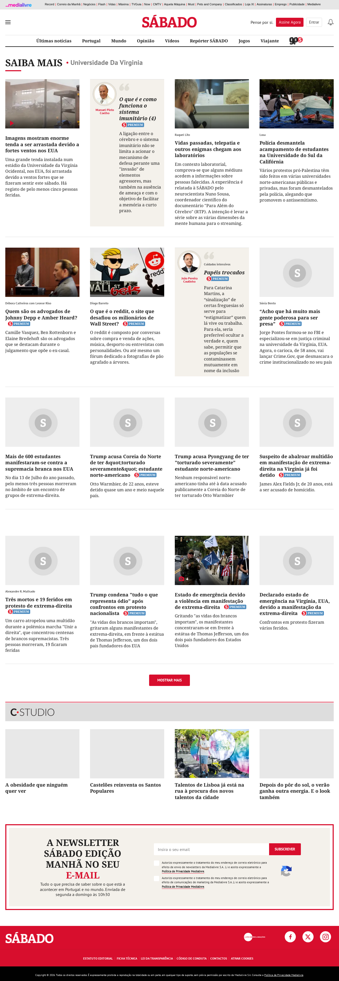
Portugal (91, 41)
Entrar (314, 22)
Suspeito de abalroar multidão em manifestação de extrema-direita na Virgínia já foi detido (296, 465)
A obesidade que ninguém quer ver (36, 788)
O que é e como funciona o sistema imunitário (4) (138, 109)
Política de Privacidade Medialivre (183, 871)
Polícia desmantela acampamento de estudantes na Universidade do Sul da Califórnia (294, 152)
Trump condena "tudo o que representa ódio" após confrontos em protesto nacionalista (124, 603)
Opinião (145, 41)
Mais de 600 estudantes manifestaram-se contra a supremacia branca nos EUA (39, 462)
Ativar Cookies (242, 958)
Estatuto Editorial (98, 958)
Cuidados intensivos (217, 264)
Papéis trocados (224, 272)
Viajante (270, 41)
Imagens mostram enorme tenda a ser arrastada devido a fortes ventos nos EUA (42, 144)
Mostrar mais (169, 680)
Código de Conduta (192, 958)
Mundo (118, 41)
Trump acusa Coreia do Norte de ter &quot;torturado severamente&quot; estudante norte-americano (126, 465)
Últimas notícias (54, 41)
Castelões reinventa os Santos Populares (125, 788)
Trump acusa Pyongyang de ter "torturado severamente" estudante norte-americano (212, 462)
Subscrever (285, 849)
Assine (290, 22)
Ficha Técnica (127, 958)
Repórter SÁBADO (209, 41)
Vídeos (172, 41)
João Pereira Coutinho (189, 279)
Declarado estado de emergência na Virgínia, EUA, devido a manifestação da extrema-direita (295, 603)
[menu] (8, 22)
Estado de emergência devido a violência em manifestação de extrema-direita (210, 600)
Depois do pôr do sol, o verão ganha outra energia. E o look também (295, 791)
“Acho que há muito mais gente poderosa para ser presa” (290, 317)
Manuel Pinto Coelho (105, 111)
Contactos (218, 958)
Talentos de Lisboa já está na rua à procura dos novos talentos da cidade (209, 791)
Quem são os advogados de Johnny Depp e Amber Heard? (41, 314)
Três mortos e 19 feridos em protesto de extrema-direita (38, 602)
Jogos (244, 41)
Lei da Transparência (157, 958)
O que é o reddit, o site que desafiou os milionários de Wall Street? (122, 317)
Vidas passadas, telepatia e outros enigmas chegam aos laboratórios (208, 149)
